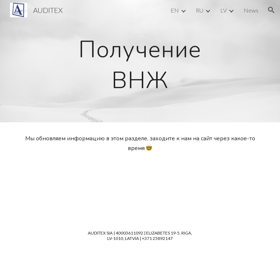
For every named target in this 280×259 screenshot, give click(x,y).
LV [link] (223, 10)
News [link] (251, 10)
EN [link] (175, 10)
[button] (271, 10)
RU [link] (199, 10)
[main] (140, 61)
